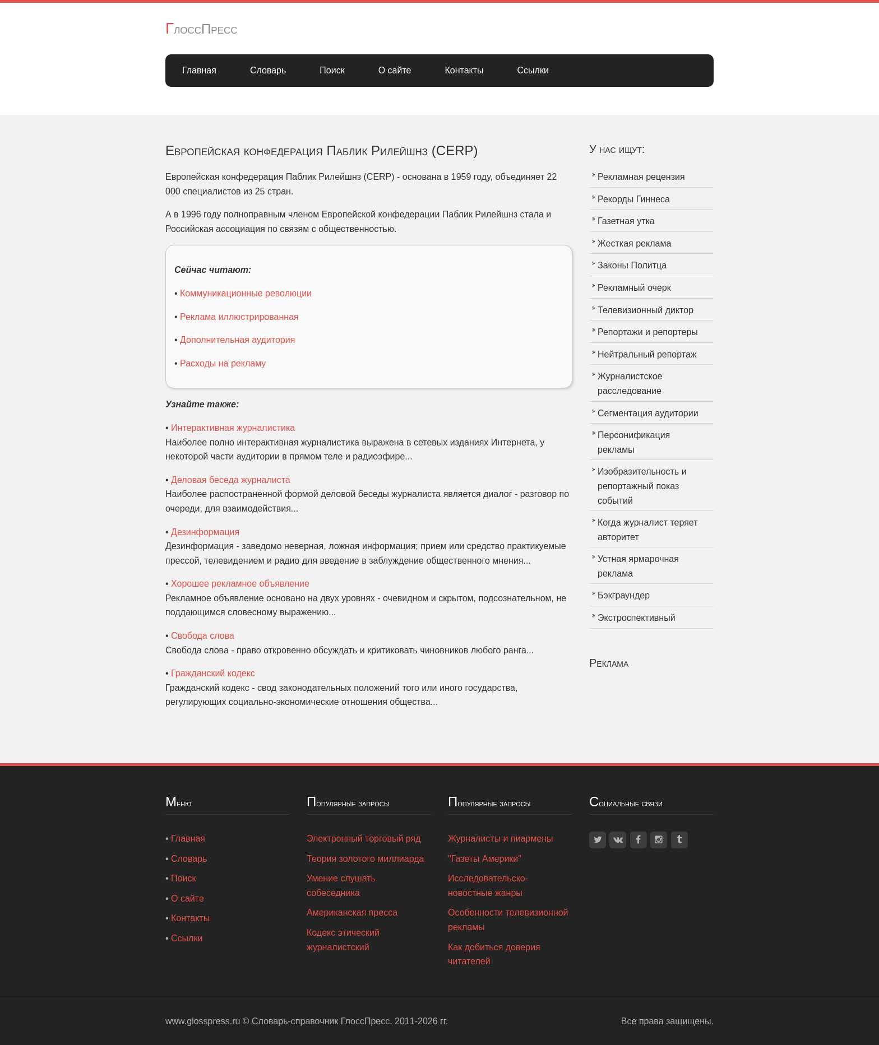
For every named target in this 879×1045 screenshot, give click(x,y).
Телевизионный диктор (645, 310)
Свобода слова (202, 635)
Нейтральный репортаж (647, 354)
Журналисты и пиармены (500, 838)
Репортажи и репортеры (648, 332)
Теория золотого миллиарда (365, 858)
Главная (199, 70)
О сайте (394, 70)
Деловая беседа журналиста (230, 480)
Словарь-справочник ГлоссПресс (321, 1021)
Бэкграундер (624, 595)
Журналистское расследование (630, 383)
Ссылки (533, 70)
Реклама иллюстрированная (239, 317)
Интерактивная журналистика (233, 428)
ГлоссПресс (201, 28)
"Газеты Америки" (484, 858)
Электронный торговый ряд (364, 838)
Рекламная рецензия (641, 177)
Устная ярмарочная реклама (638, 566)
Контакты (464, 70)
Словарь (268, 70)
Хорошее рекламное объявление (240, 583)
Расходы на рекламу (223, 363)
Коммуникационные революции (246, 293)
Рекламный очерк (634, 287)
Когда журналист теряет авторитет (648, 530)
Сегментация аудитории (648, 413)
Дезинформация (205, 532)
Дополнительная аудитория (237, 340)
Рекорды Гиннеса (634, 199)
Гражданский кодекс (213, 673)
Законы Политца (632, 265)
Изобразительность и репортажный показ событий (642, 486)
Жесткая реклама (634, 243)
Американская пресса (352, 912)
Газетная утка (626, 221)
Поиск (332, 70)
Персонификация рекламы (634, 442)
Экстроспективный (637, 618)
